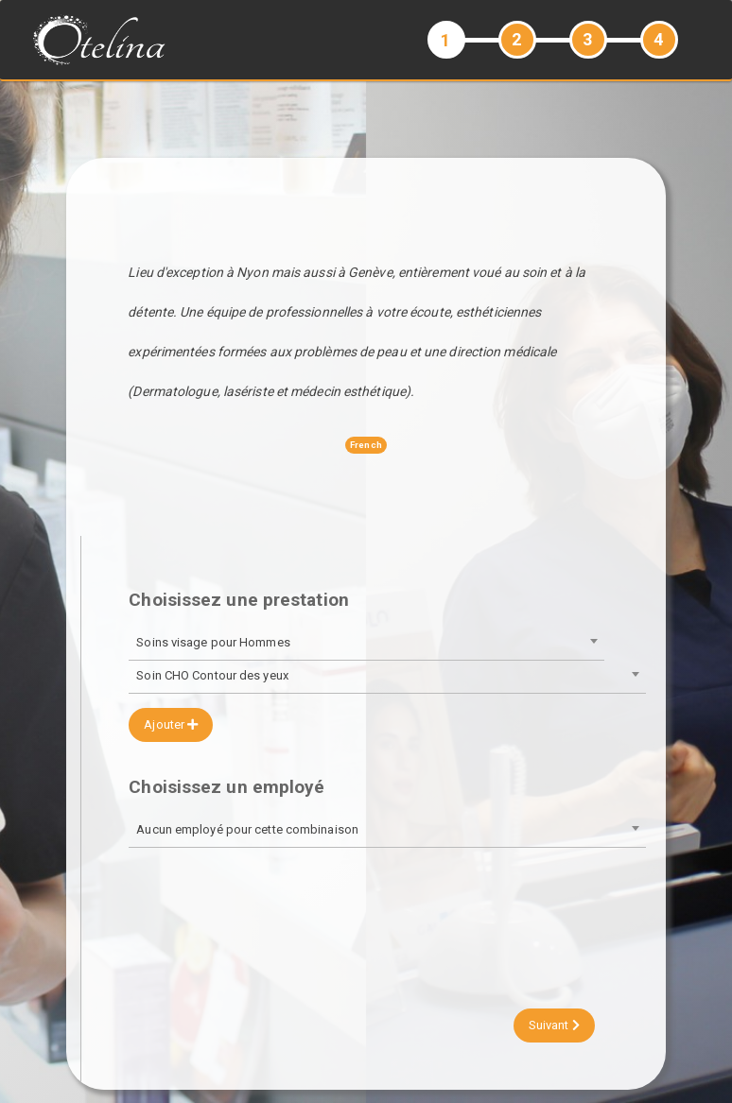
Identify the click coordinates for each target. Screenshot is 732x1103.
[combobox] (366, 644)
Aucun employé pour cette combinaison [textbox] (247, 829)
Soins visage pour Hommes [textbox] (212, 642)
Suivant (554, 1025)
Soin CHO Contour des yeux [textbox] (212, 675)
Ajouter (171, 724)
